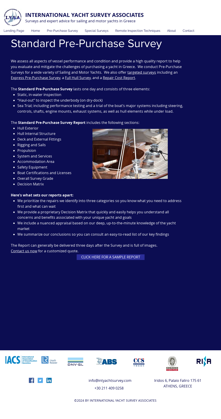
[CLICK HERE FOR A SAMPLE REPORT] (111, 257)
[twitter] (40, 380)
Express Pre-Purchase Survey (35, 77)
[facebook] (31, 380)
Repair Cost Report (119, 77)
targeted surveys (141, 72)
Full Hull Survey (78, 77)
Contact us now (24, 250)
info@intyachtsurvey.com (110, 380)
